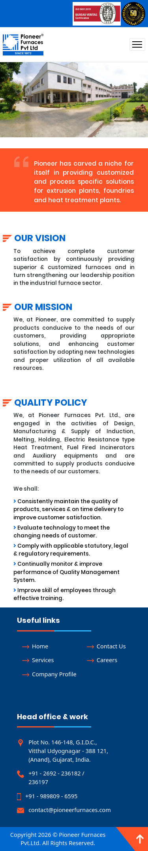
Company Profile (49, 674)
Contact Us (106, 646)
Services (38, 660)
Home (35, 646)
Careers (102, 660)
